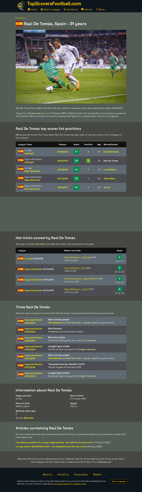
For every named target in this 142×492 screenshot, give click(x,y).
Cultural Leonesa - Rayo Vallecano (81, 278)
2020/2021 (62, 160)
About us (47, 474)
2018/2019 (62, 169)
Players (20, 18)
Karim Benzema (111, 151)
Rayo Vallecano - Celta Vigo (77, 257)
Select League (50, 9)
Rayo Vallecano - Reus (75, 268)
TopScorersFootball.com (54, 3)
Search (86, 9)
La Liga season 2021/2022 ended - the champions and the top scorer (51, 446)
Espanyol (29, 153)
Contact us (63, 474)
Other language (119, 481)
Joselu (107, 187)
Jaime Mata (109, 178)
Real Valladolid (32, 188)
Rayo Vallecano (32, 171)
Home (32, 9)
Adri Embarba (55, 322)
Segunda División (39, 269)
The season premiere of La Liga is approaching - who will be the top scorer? (54, 442)
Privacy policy (81, 474)
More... (101, 9)
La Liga (34, 258)
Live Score (70, 9)
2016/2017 (62, 187)
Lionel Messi (110, 169)
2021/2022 (62, 151)
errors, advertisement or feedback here (69, 484)
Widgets (97, 474)
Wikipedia (29, 418)
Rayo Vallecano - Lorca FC (77, 289)
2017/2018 (62, 178)
